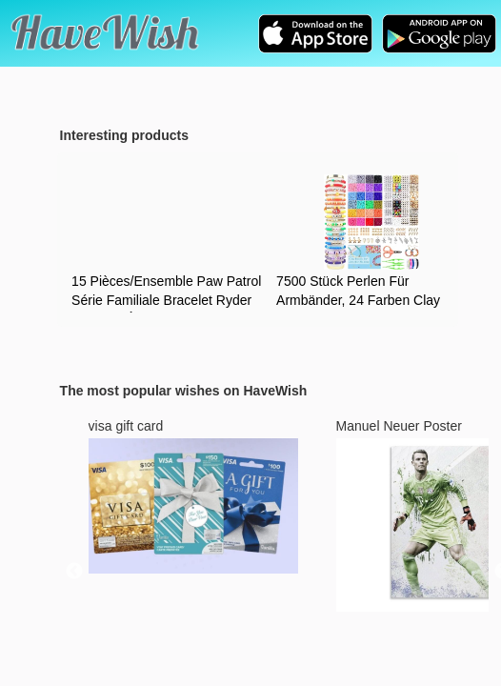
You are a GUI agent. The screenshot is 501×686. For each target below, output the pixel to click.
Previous (74, 571)
